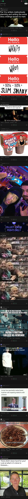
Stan (1, 387)
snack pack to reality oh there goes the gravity (9, 130)
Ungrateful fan (3, 346)
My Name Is (8, 96)
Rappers (14, 449)
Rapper (10, 449)
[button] (23, 1)
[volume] (27, 374)
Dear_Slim (3, 102)
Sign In (26, 1)
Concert (6, 376)
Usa (8, 338)
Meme (5, 338)
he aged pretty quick (4, 458)
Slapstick (3, 419)
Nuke (11, 338)
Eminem (2, 122)
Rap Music (8, 450)
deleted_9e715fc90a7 (4, 34)
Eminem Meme (3, 96)
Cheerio (21, 449)
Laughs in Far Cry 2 (4, 10)
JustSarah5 (3, 344)
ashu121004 (3, 456)
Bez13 (2, 8)
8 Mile (16, 122)
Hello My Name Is (18, 96)
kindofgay (3, 307)
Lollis (13, 338)
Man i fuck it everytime (5, 104)
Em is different (3, 235)
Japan (2, 338)
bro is (2, 165)
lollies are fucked (4, 308)
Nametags (23, 96)
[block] (26, 8)
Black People (3, 449)
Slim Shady (13, 96)
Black (7, 449)
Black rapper (3, 420)
